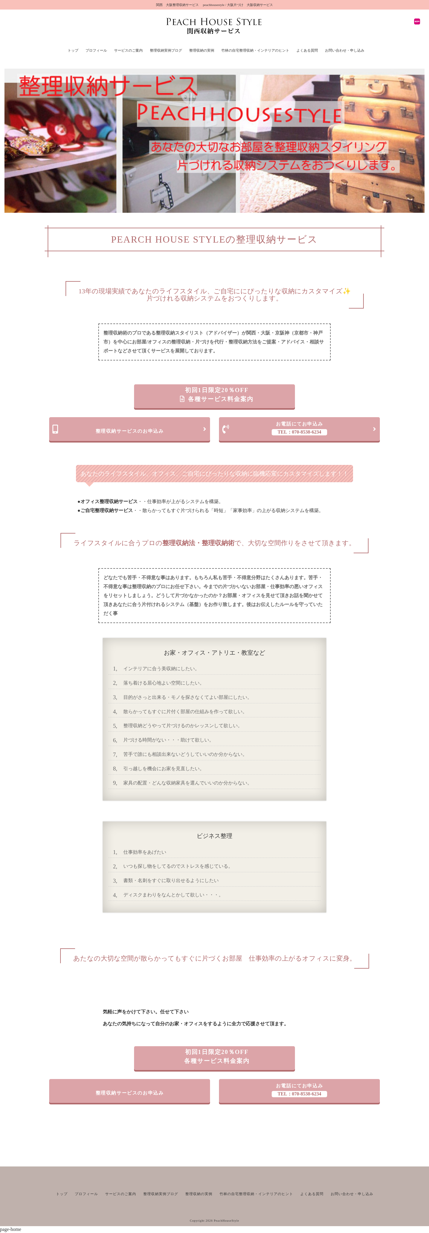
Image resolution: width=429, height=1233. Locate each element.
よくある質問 (307, 50)
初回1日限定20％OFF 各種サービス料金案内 (217, 394)
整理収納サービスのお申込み (129, 429)
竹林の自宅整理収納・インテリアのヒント (255, 50)
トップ (73, 50)
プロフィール (96, 50)
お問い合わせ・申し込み (344, 50)
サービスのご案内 (128, 50)
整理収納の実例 (201, 50)
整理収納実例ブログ (166, 50)
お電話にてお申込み (299, 428)
